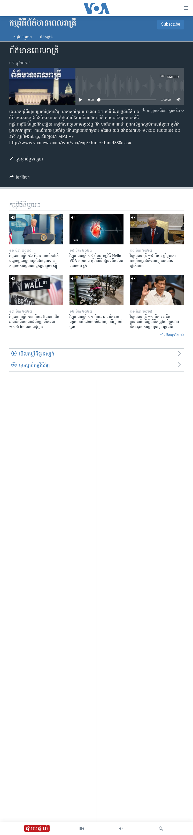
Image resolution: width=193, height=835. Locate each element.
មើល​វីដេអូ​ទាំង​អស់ (172, 335)
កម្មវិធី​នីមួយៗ (22, 37)
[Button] (20, 178)
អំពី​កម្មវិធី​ (46, 37)
